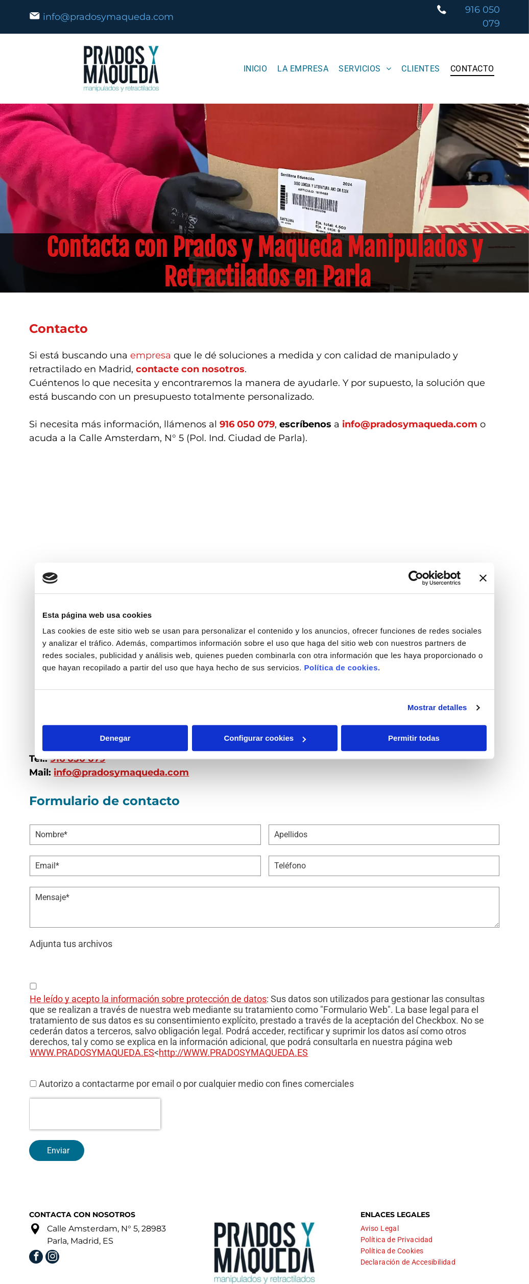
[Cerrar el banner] (483, 578)
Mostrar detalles (437, 707)
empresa (150, 355)
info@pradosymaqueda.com (108, 16)
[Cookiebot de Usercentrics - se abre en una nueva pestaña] (416, 578)
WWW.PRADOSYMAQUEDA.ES (92, 1052)
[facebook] (36, 1258)
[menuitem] (255, 68)
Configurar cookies (265, 738)
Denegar (115, 738)
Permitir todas (414, 738)
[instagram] (52, 1258)
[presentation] (95, 1114)
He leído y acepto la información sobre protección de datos (148, 999)
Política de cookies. (342, 668)
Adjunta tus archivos (71, 943)
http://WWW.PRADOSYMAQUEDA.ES (233, 1052)
